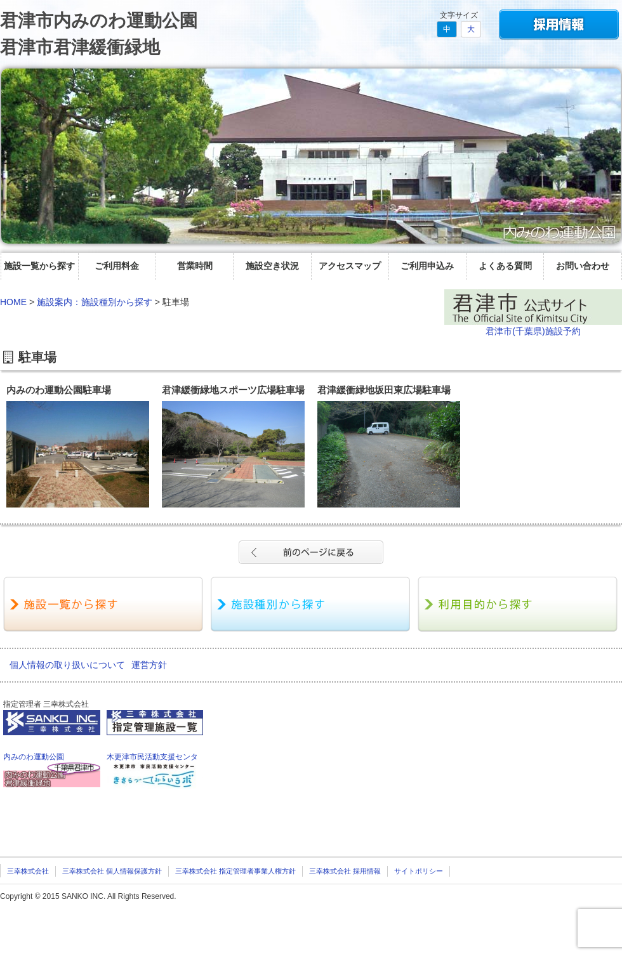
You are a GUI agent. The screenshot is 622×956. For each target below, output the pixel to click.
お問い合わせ (582, 266)
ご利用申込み (427, 266)
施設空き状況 (272, 266)
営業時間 (195, 266)
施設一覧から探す (39, 266)
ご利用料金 (117, 266)
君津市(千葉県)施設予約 (533, 331)
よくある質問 (505, 266)
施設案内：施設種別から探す (94, 302)
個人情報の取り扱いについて (67, 665)
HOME (13, 302)
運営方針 (149, 665)
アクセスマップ (350, 266)
